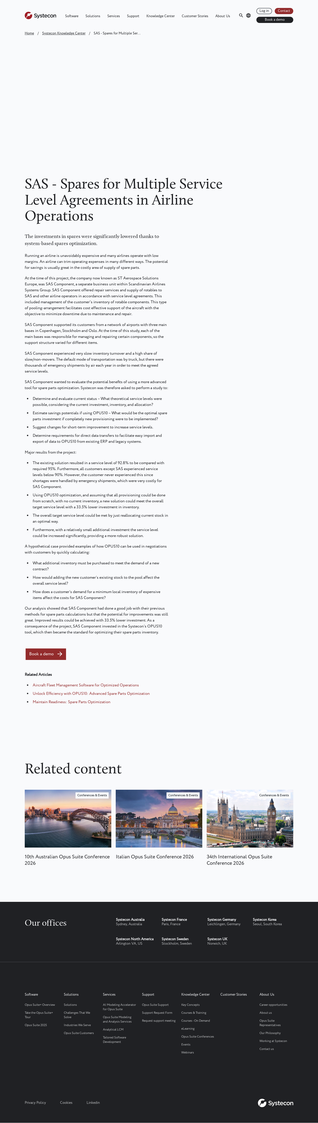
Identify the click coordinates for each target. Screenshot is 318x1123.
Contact (284, 10)
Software (71, 16)
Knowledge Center (160, 16)
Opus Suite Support (155, 1005)
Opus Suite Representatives (270, 1023)
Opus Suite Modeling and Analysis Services (117, 1019)
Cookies (66, 1102)
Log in (264, 10)
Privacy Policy (35, 1102)
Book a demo (275, 19)
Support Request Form (157, 1013)
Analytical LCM (113, 1029)
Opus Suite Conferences (197, 1036)
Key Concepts (190, 1005)
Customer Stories (195, 16)
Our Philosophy (270, 1033)
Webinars (187, 1052)
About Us (222, 16)
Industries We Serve (77, 1025)
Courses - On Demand (195, 1021)
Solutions (92, 16)
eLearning (188, 1029)
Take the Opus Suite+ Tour (39, 1015)
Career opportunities (273, 1005)
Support (133, 16)
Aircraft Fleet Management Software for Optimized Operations (86, 685)
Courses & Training (193, 1013)
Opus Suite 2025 (36, 1025)
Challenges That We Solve (77, 1015)
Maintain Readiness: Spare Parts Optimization (71, 702)
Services (113, 16)
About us (265, 1013)
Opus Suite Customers (79, 1033)
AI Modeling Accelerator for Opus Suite (119, 1007)
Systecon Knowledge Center (63, 33)
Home (29, 33)
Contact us (266, 1049)
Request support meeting (159, 1021)
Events (185, 1044)
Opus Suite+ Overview (40, 1005)
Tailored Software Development (114, 1039)
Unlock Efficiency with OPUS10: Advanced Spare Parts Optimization (91, 694)
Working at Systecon (273, 1041)
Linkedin (93, 1102)
